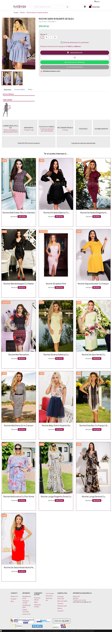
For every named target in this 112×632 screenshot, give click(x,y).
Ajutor (97, 1)
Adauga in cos (74, 52)
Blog (12, 601)
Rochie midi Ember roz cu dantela (19, 213)
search (67, 7)
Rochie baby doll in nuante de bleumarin (56, 426)
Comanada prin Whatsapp (75, 62)
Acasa (16, 12)
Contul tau (62, 593)
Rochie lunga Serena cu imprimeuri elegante (93, 497)
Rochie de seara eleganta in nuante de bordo (93, 213)
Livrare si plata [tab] (19, 89)
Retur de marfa (62, 601)
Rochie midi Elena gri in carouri (18, 426)
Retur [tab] (30, 89)
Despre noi (14, 596)
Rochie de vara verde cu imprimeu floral (93, 355)
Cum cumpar (50, 593)
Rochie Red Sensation (18, 355)
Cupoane (60, 611)
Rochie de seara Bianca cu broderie (56, 213)
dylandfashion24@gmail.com (82, 602)
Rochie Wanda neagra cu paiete (19, 284)
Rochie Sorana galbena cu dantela (56, 355)
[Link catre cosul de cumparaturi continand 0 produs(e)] (90, 7)
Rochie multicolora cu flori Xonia (18, 497)
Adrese (59, 608)
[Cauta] (50, 6)
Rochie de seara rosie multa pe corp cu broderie (18, 568)
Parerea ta (49, 596)
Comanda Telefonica (74, 67)
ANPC (36, 602)
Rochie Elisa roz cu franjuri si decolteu (93, 426)
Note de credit (62, 606)
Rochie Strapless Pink (56, 284)
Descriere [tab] (7, 90)
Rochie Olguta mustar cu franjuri (93, 284)
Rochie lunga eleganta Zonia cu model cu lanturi (56, 497)
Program (13, 599)
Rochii (22, 12)
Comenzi (60, 603)
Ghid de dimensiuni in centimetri (74, 42)
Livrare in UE (26, 614)
